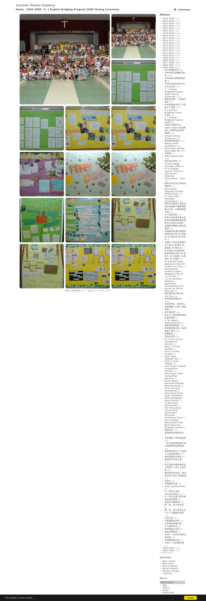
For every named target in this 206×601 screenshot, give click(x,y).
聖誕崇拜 (169, 430)
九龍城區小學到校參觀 (175, 438)
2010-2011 (168, 55)
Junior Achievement (175, 486)
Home (20, 9)
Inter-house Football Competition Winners (175, 368)
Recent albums (170, 568)
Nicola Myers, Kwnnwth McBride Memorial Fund (174, 383)
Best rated (168, 563)
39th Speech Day (174, 156)
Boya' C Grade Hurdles (172, 347)
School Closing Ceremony (172, 137)
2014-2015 (168, 45)
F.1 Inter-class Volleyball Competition (172, 198)
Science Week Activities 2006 (172, 165)
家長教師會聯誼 (172, 141)
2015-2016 (168, 43)
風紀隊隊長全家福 (173, 456)
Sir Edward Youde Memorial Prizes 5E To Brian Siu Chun (175, 264)
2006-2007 (168, 65)
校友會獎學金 (171, 531)
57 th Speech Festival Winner (173, 321)
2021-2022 (168, 28)
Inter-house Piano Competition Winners (174, 376)
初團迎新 (169, 333)
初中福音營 (170, 312)
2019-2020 (168, 33)
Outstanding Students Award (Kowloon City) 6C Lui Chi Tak (174, 273)
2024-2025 (168, 21)
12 (88, 290)
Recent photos (170, 566)
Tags (164, 585)
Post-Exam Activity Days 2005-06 (175, 149)
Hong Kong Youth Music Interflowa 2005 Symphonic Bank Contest (174, 397)
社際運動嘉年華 (172, 520)
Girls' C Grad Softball (171, 362)
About (165, 590)
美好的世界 (170, 336)
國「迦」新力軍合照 (174, 504)
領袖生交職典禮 (172, 502)
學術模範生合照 (172, 529)
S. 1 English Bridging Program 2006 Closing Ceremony (81, 9)
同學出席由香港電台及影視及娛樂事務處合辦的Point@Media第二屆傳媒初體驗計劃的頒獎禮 (175, 223)
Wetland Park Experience (172, 144)
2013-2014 (168, 48)
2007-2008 (168, 62)
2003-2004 (168, 550)
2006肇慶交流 (172, 70)
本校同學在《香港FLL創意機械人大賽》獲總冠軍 (175, 307)
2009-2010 (168, 57)
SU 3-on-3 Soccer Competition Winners (174, 341)
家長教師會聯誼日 (173, 298)
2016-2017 (168, 40)
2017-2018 (168, 38)
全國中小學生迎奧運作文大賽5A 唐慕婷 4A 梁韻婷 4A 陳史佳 (175, 245)
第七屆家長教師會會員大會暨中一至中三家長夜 (175, 467)
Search (166, 587)
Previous (76, 290)
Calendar (167, 573)
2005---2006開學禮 (174, 543)
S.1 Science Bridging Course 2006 (173, 112)
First (67, 290)
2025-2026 (168, 18)
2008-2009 (168, 60)
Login (18, 599)
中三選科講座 (171, 214)
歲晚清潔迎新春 (172, 325)
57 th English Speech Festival (173, 169)
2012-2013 (168, 50)
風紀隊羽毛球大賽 (173, 459)
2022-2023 (168, 26)
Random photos (170, 571)
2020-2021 (168, 30)
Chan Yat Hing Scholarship (172, 389)
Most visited (168, 561)
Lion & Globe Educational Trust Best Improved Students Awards (174, 424)
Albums (165, 14)
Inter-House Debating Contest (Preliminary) (174, 191)
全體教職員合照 (172, 540)
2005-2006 (33, 9)
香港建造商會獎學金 (174, 432)
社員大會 (169, 518)
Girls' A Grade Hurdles (172, 352)
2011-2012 (168, 53)
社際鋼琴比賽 (171, 483)
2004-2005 (168, 548)
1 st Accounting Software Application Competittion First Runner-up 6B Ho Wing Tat (174, 285)
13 (92, 290)
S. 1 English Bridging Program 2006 (174, 120)
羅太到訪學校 (171, 161)
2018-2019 (168, 35)
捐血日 (168, 481)
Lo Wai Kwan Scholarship (171, 404)
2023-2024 (168, 23)
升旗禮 (168, 153)
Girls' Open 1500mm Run (172, 357)
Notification (168, 592)
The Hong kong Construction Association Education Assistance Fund (173, 413)
